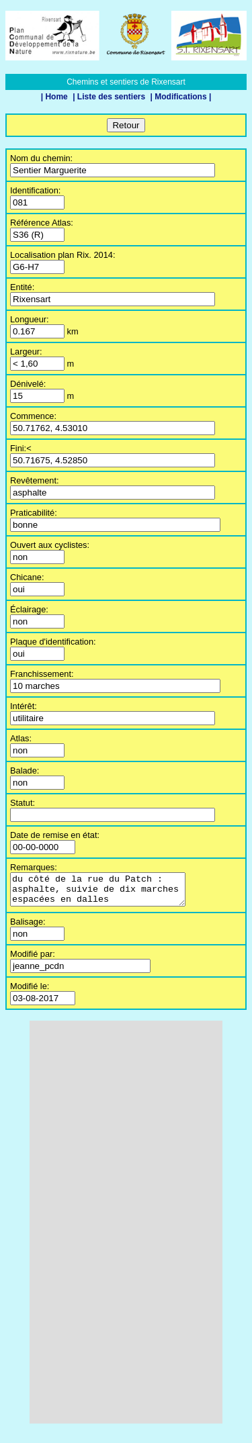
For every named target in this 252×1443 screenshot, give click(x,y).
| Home (55, 96)
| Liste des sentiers (110, 96)
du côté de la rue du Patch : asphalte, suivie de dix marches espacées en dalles (108, 892)
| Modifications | (181, 96)
